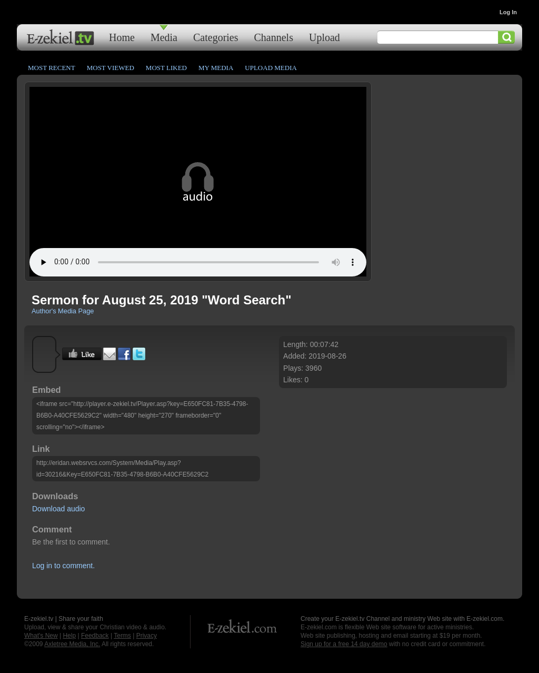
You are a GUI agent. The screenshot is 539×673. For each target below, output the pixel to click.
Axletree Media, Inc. (72, 644)
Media (164, 37)
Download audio (58, 508)
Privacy (146, 635)
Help (69, 635)
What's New (41, 635)
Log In (508, 12)
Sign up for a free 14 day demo (344, 644)
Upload (324, 37)
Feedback (95, 635)
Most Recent (51, 68)
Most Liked (166, 68)
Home (122, 37)
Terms (122, 635)
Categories (215, 37)
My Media (215, 68)
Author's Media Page (63, 311)
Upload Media (271, 68)
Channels (273, 37)
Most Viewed (110, 68)
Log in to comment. (63, 565)
